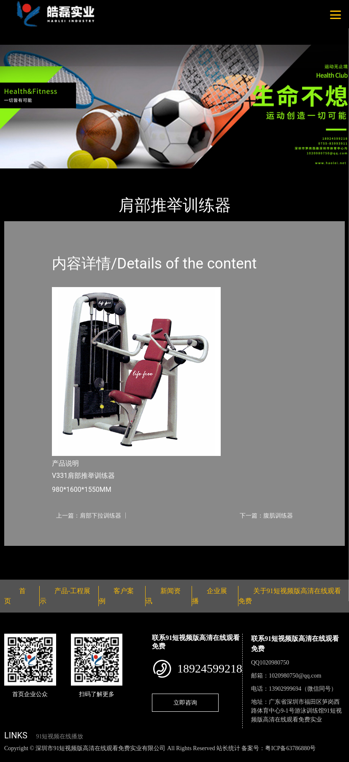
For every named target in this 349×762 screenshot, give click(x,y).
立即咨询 (185, 702)
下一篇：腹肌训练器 (266, 515)
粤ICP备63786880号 (290, 748)
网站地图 (12, 757)
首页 (19, 174)
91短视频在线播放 (59, 736)
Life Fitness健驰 (106, 174)
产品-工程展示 (55, 174)
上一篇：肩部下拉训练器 (88, 515)
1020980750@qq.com (295, 676)
